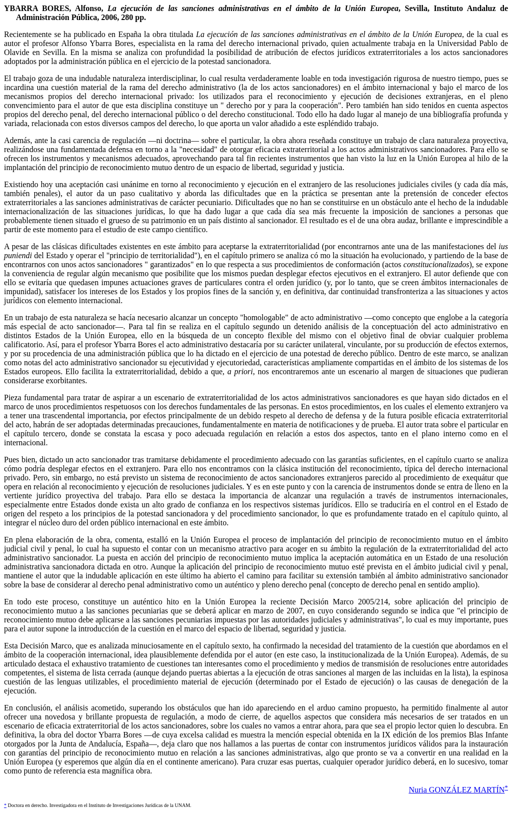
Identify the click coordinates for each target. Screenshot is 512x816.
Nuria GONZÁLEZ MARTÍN (456, 789)
